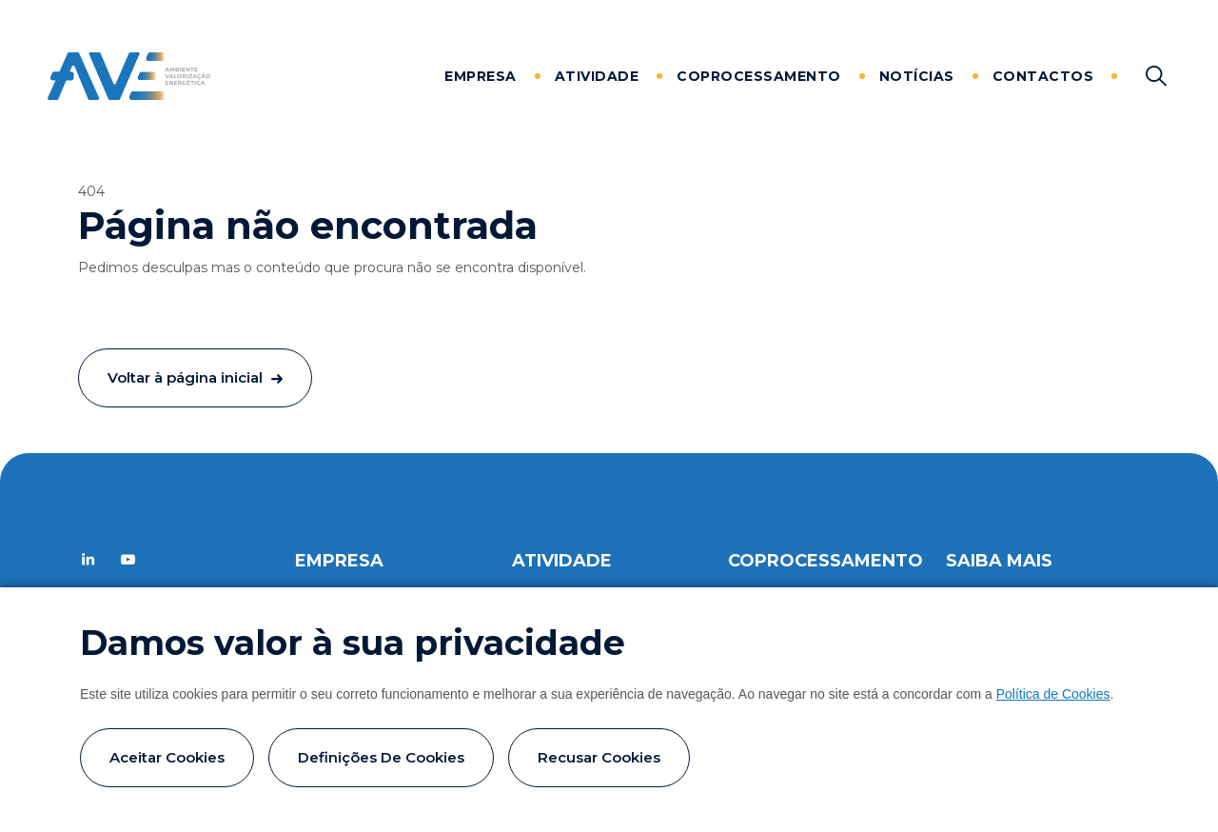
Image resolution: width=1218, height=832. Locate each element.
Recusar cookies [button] (599, 757)
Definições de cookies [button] (381, 757)
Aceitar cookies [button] (167, 757)
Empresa (480, 76)
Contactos (1043, 76)
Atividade (597, 76)
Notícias (916, 76)
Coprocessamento (759, 76)
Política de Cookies (1053, 694)
